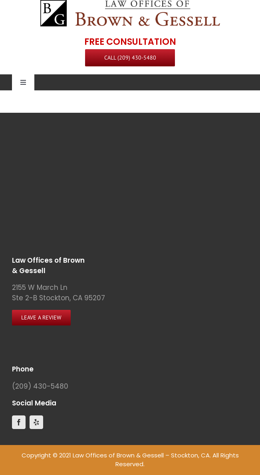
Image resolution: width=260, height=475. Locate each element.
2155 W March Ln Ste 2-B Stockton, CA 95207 (58, 293)
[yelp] (36, 422)
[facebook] (19, 422)
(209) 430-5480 (40, 386)
